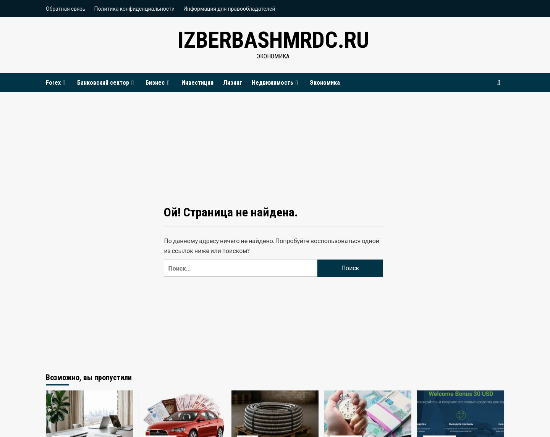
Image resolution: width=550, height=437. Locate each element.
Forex (57, 82)
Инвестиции (197, 82)
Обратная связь (65, 8)
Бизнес (158, 82)
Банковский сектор (106, 82)
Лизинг (232, 82)
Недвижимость (276, 82)
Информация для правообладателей (229, 8)
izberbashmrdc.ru (273, 39)
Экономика (325, 82)
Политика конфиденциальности (134, 8)
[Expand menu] (64, 83)
